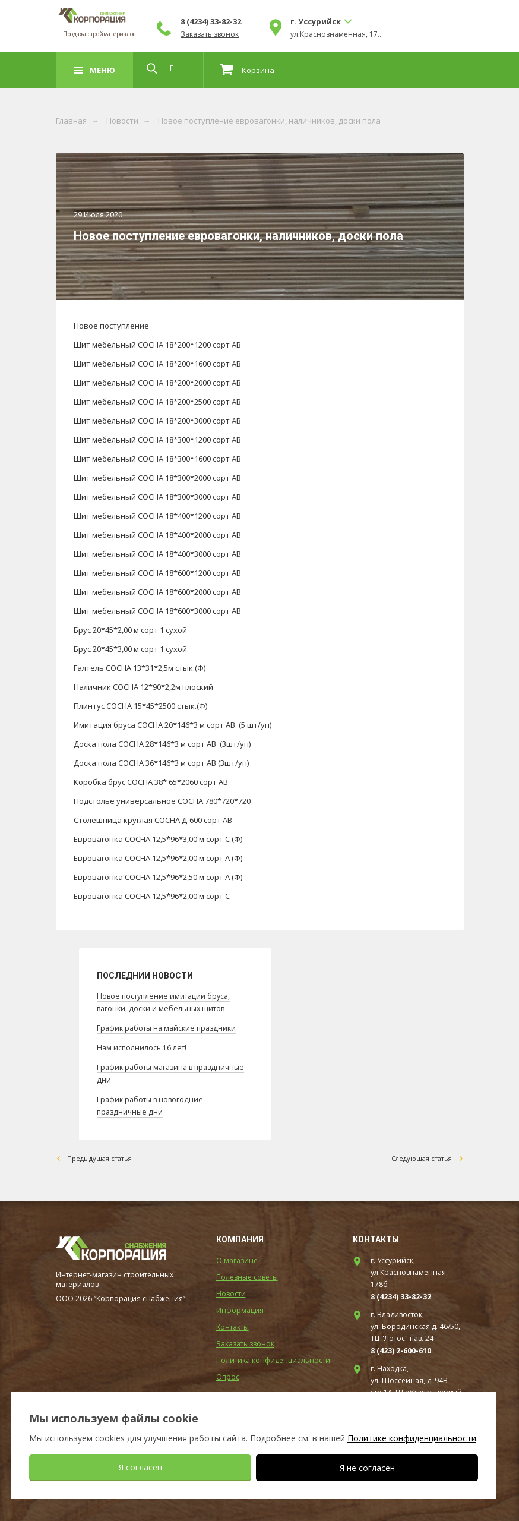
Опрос (227, 1373)
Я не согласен (367, 1467)
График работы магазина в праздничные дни (148, 1070)
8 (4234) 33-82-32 (287, 21)
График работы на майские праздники (170, 1026)
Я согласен (140, 1467)
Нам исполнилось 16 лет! (143, 1045)
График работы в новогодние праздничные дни (153, 1101)
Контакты (232, 1323)
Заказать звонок (286, 34)
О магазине (237, 1257)
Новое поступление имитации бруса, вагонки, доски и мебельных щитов (167, 1001)
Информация (240, 1307)
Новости (122, 121)
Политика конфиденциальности (273, 1357)
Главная (71, 121)
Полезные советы (247, 1273)
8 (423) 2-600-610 (401, 1347)
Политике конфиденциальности (411, 1438)
